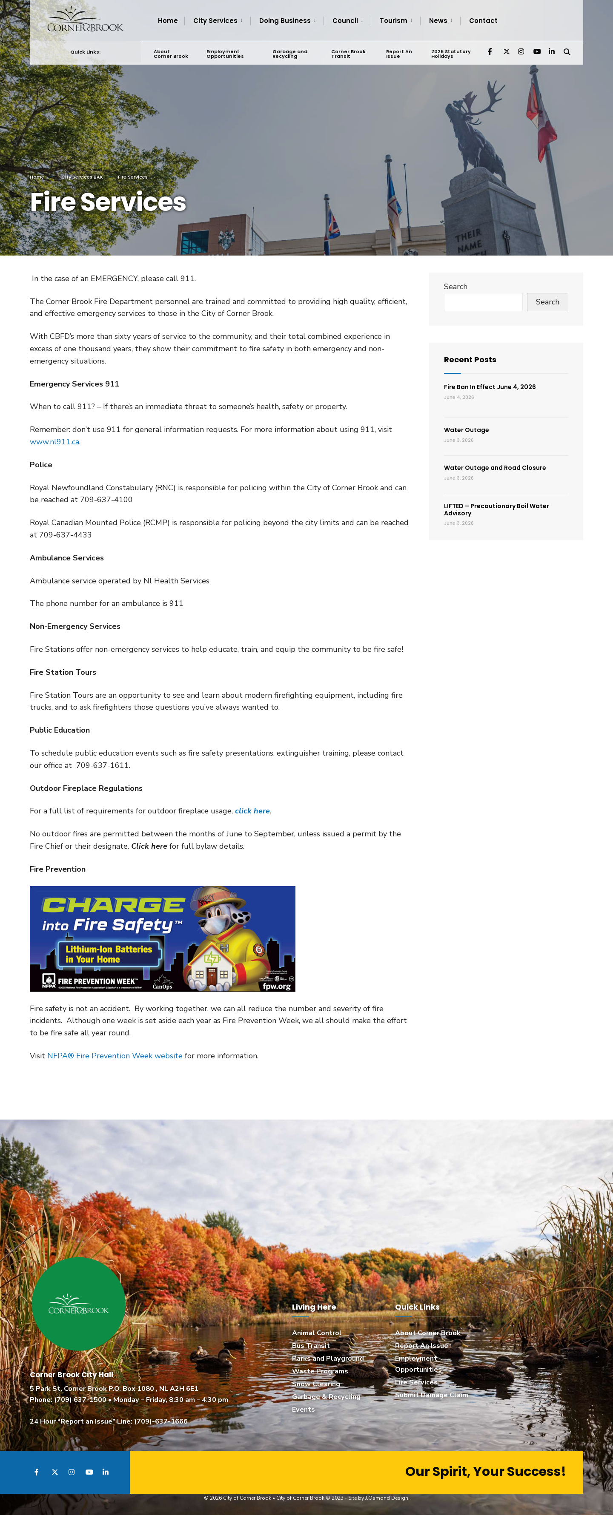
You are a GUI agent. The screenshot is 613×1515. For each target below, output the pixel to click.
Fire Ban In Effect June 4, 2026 (490, 387)
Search (455, 286)
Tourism (393, 20)
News (438, 20)
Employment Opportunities (225, 53)
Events (303, 1409)
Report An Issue (399, 53)
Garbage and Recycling (289, 53)
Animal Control (317, 1333)
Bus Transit (311, 1345)
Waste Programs (320, 1371)
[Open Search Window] (567, 50)
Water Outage (466, 430)
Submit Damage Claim (431, 1395)
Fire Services (416, 1382)
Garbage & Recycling (326, 1396)
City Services (215, 20)
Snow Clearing (316, 1384)
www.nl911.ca (54, 442)
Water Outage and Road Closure (495, 467)
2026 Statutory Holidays (451, 53)
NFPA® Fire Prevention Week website (115, 1056)
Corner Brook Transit (348, 53)
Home (168, 20)
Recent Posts (470, 359)
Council (345, 20)
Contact (483, 20)
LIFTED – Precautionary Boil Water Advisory (496, 509)
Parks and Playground (328, 1358)
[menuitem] (217, 21)
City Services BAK (82, 176)
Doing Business (285, 20)
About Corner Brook (171, 53)
